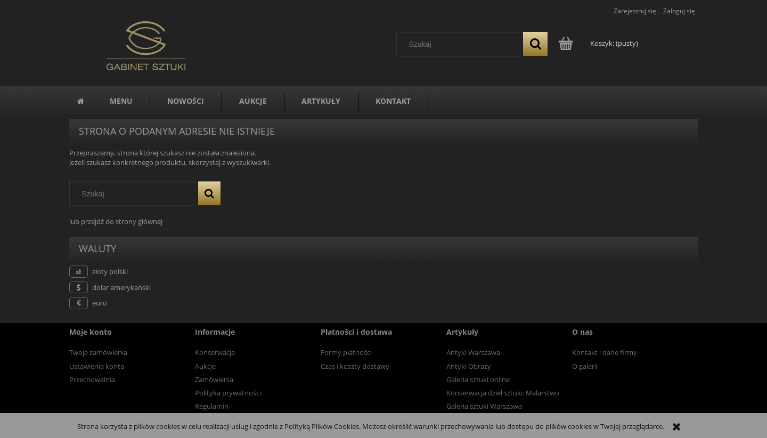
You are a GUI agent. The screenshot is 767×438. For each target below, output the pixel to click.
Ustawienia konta (96, 366)
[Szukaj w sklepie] (462, 44)
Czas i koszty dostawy (355, 366)
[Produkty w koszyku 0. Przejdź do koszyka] (599, 43)
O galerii (585, 366)
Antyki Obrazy (468, 366)
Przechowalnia (92, 379)
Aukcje (205, 366)
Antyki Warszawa (473, 352)
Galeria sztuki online (478, 379)
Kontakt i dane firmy (604, 352)
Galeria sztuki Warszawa (484, 406)
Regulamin (212, 406)
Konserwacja (215, 352)
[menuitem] (121, 101)
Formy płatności (346, 352)
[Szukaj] (535, 44)
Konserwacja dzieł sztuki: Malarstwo (502, 393)
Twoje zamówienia (98, 352)
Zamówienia (214, 379)
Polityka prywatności (228, 393)
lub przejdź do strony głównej (115, 221)
